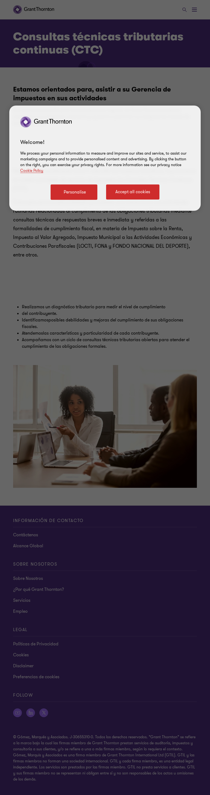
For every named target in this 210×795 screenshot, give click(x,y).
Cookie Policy (31, 170)
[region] (105, 158)
